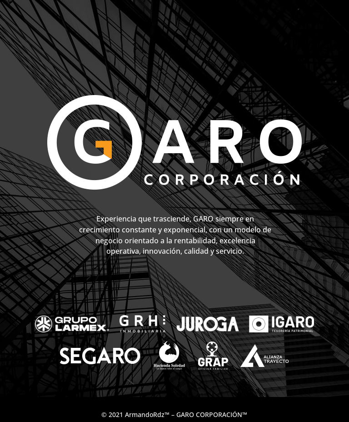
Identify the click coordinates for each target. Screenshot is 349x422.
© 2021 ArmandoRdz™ (135, 414)
